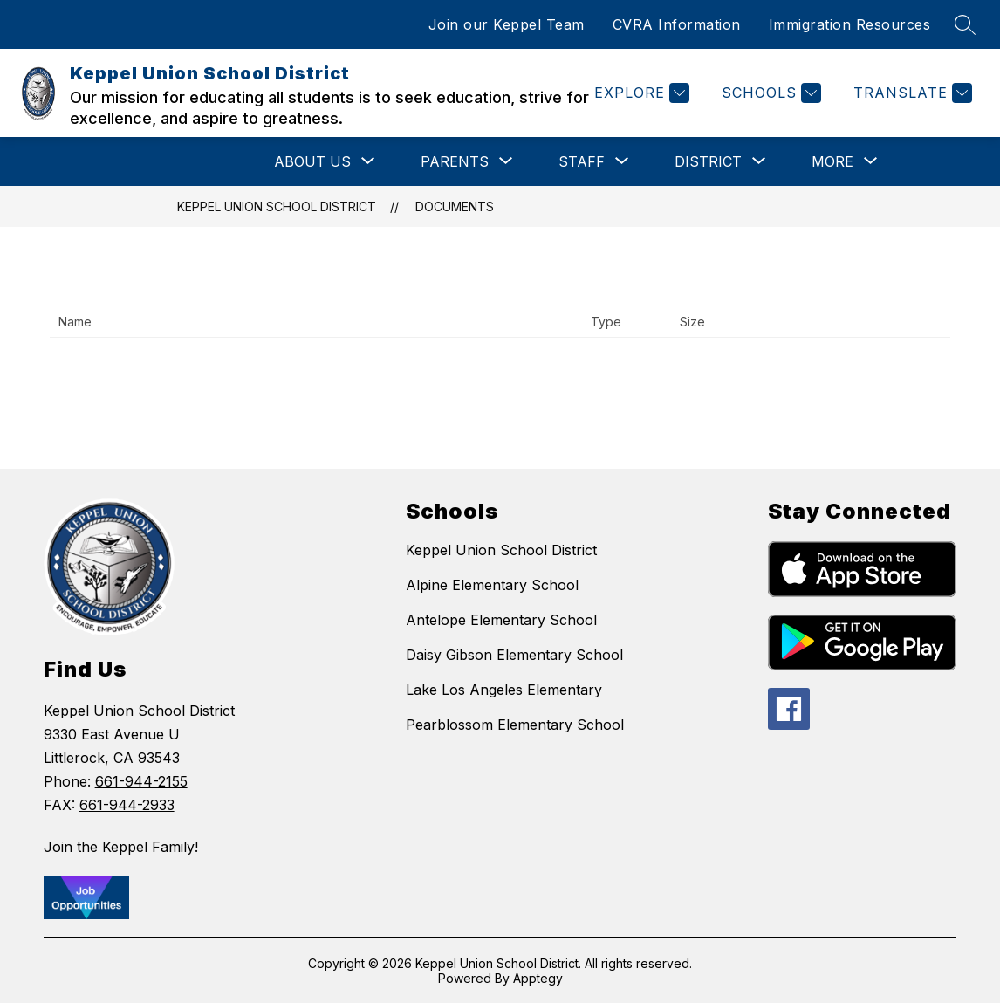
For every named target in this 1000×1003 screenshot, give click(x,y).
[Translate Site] (910, 93)
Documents (454, 206)
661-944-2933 (127, 805)
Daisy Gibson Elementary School (514, 654)
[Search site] (965, 24)
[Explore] (639, 93)
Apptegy (538, 978)
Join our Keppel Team (506, 24)
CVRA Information (677, 24)
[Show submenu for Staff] (581, 161)
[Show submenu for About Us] (312, 161)
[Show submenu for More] (832, 161)
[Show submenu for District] (708, 161)
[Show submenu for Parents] (455, 161)
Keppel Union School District (276, 206)
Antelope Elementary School (501, 620)
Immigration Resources (850, 24)
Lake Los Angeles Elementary (504, 689)
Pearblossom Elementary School (515, 724)
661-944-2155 (141, 781)
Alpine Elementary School (492, 585)
